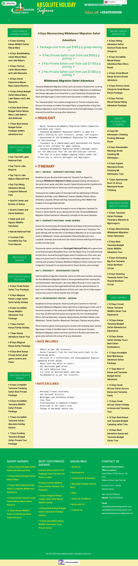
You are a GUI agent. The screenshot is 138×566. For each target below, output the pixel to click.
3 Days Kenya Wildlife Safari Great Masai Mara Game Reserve (19, 514)
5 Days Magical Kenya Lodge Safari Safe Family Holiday (18, 299)
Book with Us (77, 504)
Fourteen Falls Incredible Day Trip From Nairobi (17, 241)
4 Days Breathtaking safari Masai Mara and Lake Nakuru (19, 57)
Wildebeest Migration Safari (58, 181)
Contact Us (76, 510)
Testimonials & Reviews (82, 478)
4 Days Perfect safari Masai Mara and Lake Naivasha (17, 69)
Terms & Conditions (80, 498)
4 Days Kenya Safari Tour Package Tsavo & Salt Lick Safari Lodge (52, 474)
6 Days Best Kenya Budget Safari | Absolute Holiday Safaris (52, 512)
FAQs (73, 493)
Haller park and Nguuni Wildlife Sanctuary (16, 222)
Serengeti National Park (75, 248)
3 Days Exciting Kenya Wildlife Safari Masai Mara (18, 44)
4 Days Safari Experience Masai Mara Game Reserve (18, 82)
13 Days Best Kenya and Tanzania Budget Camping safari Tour (117, 421)
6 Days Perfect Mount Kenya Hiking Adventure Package (117, 102)
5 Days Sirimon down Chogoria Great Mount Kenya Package (118, 89)
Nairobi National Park (19, 231)
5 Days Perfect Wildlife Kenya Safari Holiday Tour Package (51, 486)
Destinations (77, 472)
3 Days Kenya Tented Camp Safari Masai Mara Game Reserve (21, 501)
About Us (75, 467)
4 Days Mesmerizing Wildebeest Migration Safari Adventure (118, 232)
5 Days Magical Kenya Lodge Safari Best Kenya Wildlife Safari (51, 499)
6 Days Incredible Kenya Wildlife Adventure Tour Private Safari (51, 524)
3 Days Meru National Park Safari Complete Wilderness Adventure (21, 488)
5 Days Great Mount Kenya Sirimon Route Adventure (117, 76)
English (109, 2)
